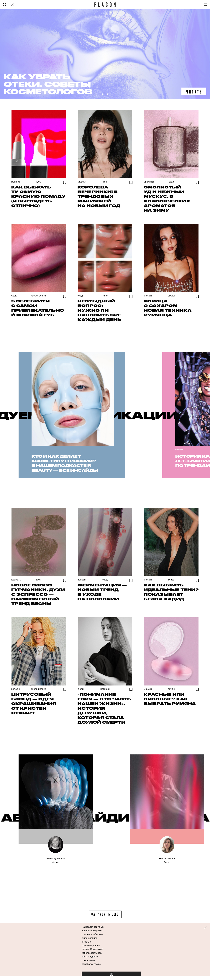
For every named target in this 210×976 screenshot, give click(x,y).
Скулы (171, 295)
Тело (105, 295)
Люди (81, 689)
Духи (171, 181)
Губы (38, 181)
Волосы (82, 579)
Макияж (15, 181)
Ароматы (149, 181)
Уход (14, 295)
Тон (105, 181)
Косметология (38, 295)
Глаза (171, 579)
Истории (105, 689)
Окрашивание (38, 689)
